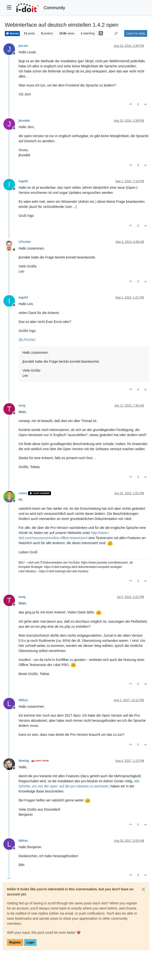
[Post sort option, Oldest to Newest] (116, 33)
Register (15, 942)
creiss (23, 493)
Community (54, 7)
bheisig (24, 760)
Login (30, 942)
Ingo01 (23, 181)
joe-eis (23, 45)
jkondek (24, 120)
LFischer (25, 241)
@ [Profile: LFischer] (27, 340)
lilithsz (23, 700)
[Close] (143, 889)
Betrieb (12, 33)
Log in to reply (135, 33)
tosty (22, 405)
